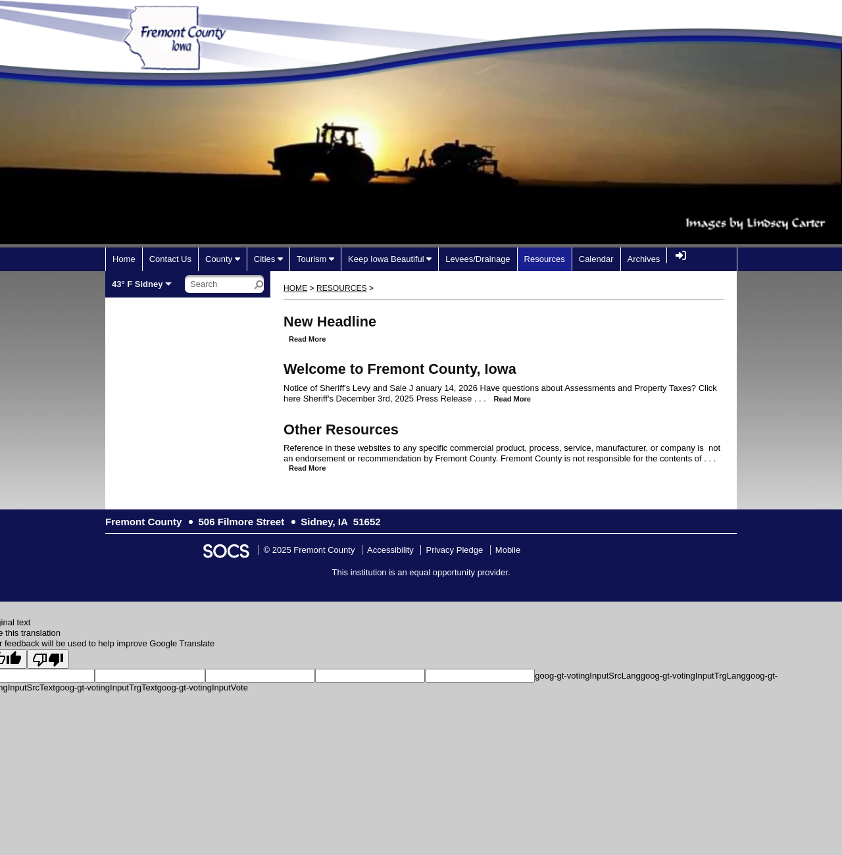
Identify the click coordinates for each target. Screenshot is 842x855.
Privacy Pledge (454, 550)
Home (295, 288)
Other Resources (341, 429)
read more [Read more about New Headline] (307, 339)
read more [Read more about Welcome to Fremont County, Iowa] (512, 399)
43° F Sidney (137, 284)
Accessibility (390, 550)
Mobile (507, 550)
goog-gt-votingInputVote (202, 687)
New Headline (330, 321)
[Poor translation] (48, 659)
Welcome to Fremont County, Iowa (400, 369)
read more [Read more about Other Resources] (307, 468)
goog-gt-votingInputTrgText (106, 687)
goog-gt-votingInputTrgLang (693, 676)
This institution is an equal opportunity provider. (421, 572)
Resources (341, 288)
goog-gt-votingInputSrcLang (587, 676)
